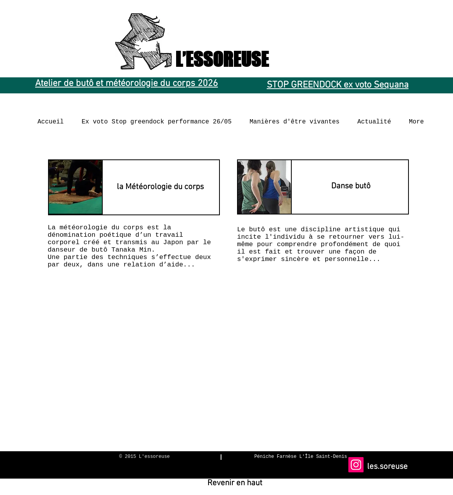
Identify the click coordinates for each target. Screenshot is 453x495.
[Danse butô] (350, 186)
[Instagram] (356, 464)
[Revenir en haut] (234, 483)
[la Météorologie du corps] (160, 186)
